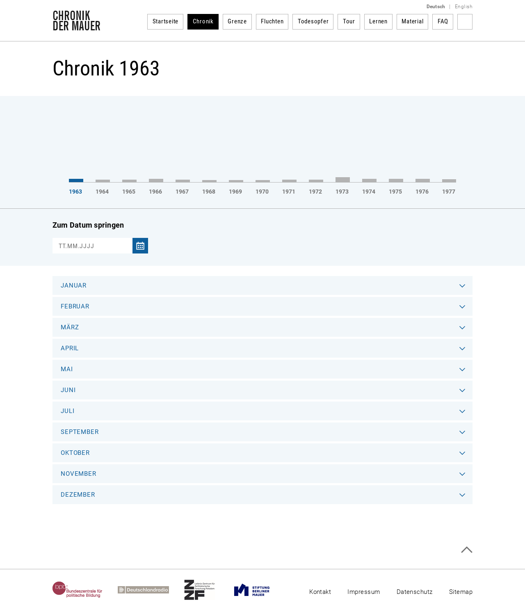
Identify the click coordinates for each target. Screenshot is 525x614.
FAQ (443, 21)
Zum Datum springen (88, 225)
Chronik (203, 21)
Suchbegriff (464, 22)
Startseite (166, 21)
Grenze (237, 21)
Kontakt (320, 592)
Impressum (363, 592)
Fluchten (272, 21)
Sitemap (460, 592)
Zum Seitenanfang (466, 549)
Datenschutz (415, 592)
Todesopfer (313, 21)
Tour (349, 21)
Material (412, 21)
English (463, 6)
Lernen (378, 21)
